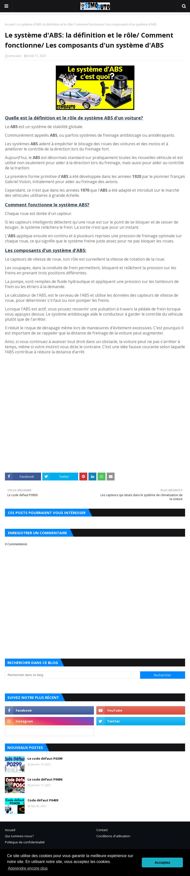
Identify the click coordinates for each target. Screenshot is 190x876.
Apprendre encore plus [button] (28, 868)
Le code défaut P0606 (45, 779)
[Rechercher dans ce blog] (72, 675)
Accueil (10, 24)
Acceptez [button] (162, 862)
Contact (102, 830)
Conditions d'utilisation (113, 836)
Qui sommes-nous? (19, 836)
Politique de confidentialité (25, 842)
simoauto (15, 56)
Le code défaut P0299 (45, 758)
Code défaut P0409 (43, 800)
